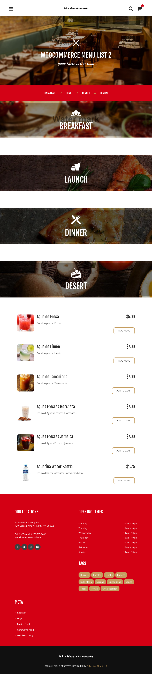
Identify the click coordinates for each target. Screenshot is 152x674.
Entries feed (23, 624)
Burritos (97, 574)
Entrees (121, 574)
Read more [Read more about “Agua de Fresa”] (124, 330)
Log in (20, 618)
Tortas (94, 588)
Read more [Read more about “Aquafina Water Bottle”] (124, 480)
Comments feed (25, 629)
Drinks (109, 574)
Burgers (84, 574)
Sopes (129, 581)
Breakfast (50, 93)
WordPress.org (25, 635)
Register (21, 612)
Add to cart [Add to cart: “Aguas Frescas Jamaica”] (123, 450)
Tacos (83, 588)
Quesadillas (115, 581)
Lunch (69, 93)
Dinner (86, 93)
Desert (104, 93)
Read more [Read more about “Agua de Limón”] (124, 360)
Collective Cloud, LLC (97, 666)
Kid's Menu (86, 581)
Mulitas (100, 581)
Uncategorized (110, 588)
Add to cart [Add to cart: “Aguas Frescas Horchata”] (123, 420)
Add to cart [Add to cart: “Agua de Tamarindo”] (123, 390)
